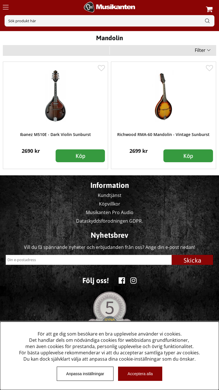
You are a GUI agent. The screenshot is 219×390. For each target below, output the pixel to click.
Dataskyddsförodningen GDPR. (109, 221)
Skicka (192, 260)
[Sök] (109, 21)
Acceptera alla (140, 373)
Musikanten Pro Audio (109, 212)
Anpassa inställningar (85, 373)
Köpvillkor (109, 204)
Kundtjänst (109, 195)
